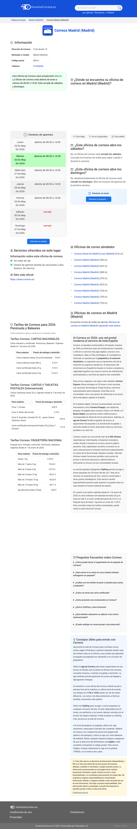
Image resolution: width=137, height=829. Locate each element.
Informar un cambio (38, 241)
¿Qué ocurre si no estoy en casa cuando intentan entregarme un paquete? (96, 574)
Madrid (111, 12)
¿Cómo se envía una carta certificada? (92, 593)
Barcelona (99, 12)
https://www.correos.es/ (22, 279)
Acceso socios (120, 826)
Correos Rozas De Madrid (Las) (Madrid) (94, 253)
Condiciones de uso (80, 793)
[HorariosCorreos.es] (38, 7)
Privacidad (15, 817)
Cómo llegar (79, 137)
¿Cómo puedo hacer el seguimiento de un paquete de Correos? (98, 563)
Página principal (18, 20)
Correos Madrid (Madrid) (86, 260)
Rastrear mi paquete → (98, 199)
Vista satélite (118, 137)
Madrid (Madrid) (36, 20)
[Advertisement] (38, 110)
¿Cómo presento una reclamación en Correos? (96, 600)
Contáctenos (77, 812)
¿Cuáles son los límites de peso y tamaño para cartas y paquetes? (98, 584)
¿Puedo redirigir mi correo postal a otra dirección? (97, 624)
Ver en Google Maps (98, 137)
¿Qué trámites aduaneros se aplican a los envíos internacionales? (96, 616)
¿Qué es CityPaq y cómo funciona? (90, 607)
